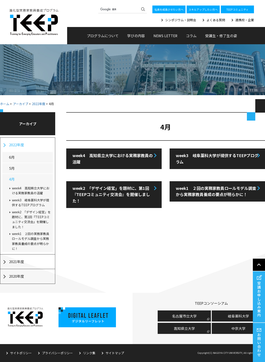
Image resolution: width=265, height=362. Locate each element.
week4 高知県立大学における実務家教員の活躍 (112, 158)
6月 (12, 157)
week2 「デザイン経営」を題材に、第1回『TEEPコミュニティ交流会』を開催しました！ (111, 194)
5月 (12, 168)
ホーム (4, 104)
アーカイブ (20, 104)
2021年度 (16, 261)
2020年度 (16, 276)
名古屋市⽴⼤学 (184, 316)
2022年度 (38, 104)
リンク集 (89, 353)
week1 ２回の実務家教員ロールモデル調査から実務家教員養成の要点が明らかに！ (216, 191)
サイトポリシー (21, 353)
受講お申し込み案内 (259, 299)
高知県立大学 (184, 328)
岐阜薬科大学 (238, 316)
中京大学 (238, 328)
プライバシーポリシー (57, 353)
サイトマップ (115, 353)
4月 (12, 179)
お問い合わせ (259, 344)
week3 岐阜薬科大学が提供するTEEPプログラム (217, 158)
